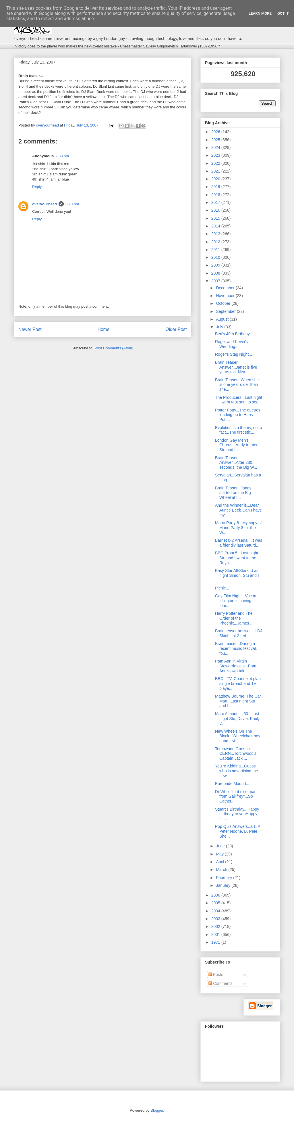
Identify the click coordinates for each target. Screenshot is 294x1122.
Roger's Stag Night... (233, 354)
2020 (216, 179)
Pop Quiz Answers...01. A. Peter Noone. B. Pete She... (238, 831)
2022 (216, 163)
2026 (216, 131)
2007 (216, 281)
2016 (216, 210)
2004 (216, 911)
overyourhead (44, 204)
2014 (216, 226)
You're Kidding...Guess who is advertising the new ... (236, 771)
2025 (216, 139)
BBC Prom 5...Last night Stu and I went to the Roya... (236, 558)
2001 (216, 934)
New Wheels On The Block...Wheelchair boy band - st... (237, 736)
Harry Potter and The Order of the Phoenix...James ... (234, 618)
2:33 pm (62, 156)
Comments (220, 983)
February (224, 877)
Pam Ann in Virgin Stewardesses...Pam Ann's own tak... (235, 666)
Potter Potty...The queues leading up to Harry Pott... (237, 415)
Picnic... (222, 588)
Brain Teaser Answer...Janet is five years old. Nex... (236, 367)
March (222, 869)
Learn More (260, 13)
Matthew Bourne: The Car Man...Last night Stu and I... (238, 701)
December (225, 288)
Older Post (176, 329)
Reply (37, 187)
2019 (216, 186)
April (220, 861)
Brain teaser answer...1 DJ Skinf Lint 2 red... (238, 633)
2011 (216, 249)
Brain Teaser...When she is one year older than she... (237, 385)
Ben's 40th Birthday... (234, 334)
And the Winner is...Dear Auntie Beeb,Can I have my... (238, 510)
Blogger (156, 1110)
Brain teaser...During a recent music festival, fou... (236, 648)
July (220, 327)
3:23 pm (72, 204)
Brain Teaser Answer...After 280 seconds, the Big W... (236, 462)
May (220, 854)
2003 (216, 918)
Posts (215, 974)
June (221, 846)
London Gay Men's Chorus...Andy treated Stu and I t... (236, 445)
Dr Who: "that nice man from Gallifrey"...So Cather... (235, 796)
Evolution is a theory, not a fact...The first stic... (238, 430)
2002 (216, 926)
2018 (216, 194)
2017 (216, 202)
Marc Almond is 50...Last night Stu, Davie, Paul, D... (237, 718)
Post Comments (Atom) (113, 348)
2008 (216, 273)
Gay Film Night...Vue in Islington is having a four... (235, 600)
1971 (216, 942)
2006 (216, 895)
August (222, 319)
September (226, 311)
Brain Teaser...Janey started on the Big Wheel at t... (233, 493)
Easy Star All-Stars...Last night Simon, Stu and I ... (237, 575)
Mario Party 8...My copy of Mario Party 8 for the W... (238, 527)
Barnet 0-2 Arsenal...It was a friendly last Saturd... (238, 542)
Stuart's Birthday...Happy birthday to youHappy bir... (237, 814)
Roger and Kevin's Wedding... (231, 344)
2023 (216, 155)
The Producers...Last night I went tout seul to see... (238, 400)
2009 (216, 265)
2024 (216, 147)
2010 (216, 257)
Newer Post (30, 329)
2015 (216, 218)
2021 (216, 171)
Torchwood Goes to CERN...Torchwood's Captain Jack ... (235, 753)
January (223, 885)
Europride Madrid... (232, 783)
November (225, 295)
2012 (216, 242)
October (223, 303)
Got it (283, 13)
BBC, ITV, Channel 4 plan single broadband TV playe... (238, 683)
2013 (216, 233)
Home (104, 329)
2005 (216, 903)
